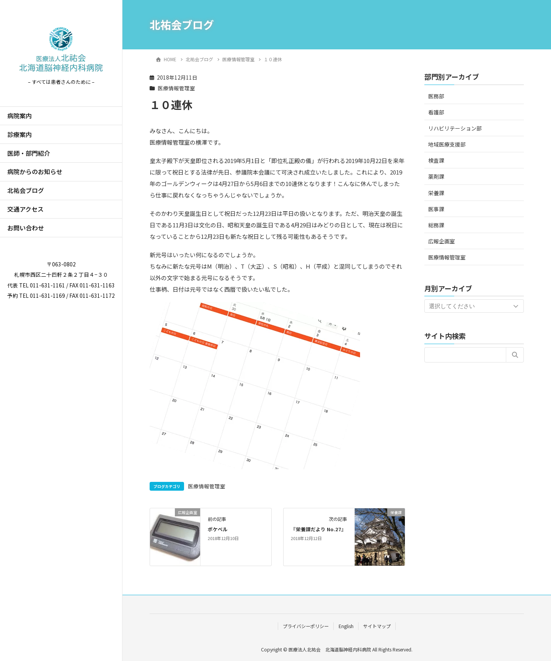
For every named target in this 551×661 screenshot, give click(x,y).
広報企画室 (441, 241)
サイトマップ (377, 626)
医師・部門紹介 (28, 153)
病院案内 (19, 115)
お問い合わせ (25, 227)
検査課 (436, 160)
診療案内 (19, 134)
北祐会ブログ (25, 190)
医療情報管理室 (176, 88)
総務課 (436, 225)
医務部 (436, 96)
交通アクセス (25, 209)
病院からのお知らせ (34, 171)
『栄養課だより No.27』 (318, 529)
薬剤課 (436, 176)
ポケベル (218, 529)
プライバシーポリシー (306, 626)
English (346, 626)
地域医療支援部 (447, 144)
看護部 (436, 112)
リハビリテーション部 (455, 128)
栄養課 (436, 193)
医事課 (436, 209)
